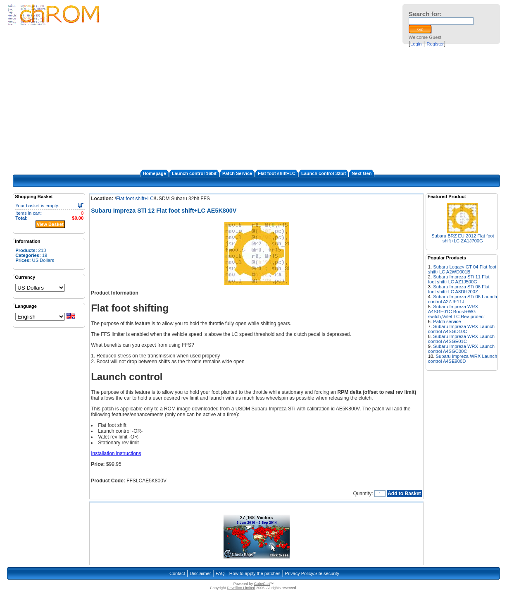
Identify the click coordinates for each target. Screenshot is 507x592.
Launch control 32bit (323, 173)
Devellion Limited (241, 588)
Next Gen (361, 173)
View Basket (50, 224)
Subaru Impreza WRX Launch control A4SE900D (462, 359)
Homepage (154, 173)
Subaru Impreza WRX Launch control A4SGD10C (461, 329)
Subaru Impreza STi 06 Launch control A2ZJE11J (462, 299)
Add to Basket (404, 493)
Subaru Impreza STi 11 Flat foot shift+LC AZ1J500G (459, 279)
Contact (177, 573)
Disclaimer (200, 573)
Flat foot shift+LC (276, 173)
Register (435, 43)
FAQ (220, 573)
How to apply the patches (255, 573)
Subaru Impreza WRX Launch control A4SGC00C (461, 349)
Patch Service (237, 173)
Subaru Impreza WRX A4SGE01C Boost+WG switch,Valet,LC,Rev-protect (456, 311)
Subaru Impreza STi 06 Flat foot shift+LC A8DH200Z (459, 289)
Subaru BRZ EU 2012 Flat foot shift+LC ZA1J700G (462, 238)
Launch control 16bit (194, 173)
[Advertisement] (253, 107)
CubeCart (262, 584)
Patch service (447, 321)
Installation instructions (116, 453)
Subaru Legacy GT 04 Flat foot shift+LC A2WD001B (462, 269)
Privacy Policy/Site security (312, 573)
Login (415, 43)
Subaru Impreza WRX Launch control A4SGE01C (461, 339)
